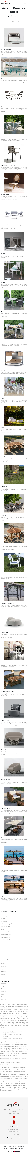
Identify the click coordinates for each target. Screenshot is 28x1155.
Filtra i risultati (14, 22)
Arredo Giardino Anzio (14, 17)
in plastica (3, 969)
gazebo (3, 918)
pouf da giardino (5, 926)
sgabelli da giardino (6, 934)
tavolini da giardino (6, 940)
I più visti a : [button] (5, 982)
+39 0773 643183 (15, 1134)
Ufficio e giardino (11, 15)
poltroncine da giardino (7, 924)
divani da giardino (5, 916)
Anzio (2, 986)
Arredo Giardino (22, 15)
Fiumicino (3, 989)
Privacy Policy (13, 1148)
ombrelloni (4, 921)
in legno (3, 963)
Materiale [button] (4, 959)
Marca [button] (3, 947)
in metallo (3, 966)
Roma (2, 997)
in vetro (3, 974)
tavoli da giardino (5, 937)
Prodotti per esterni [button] (8, 911)
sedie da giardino (5, 932)
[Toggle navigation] (25, 2)
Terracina (3, 999)
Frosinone (3, 991)
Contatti (21, 1148)
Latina (2, 994)
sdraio (2, 929)
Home (3, 15)
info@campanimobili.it (15, 1138)
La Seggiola (4, 951)
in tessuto (3, 971)
